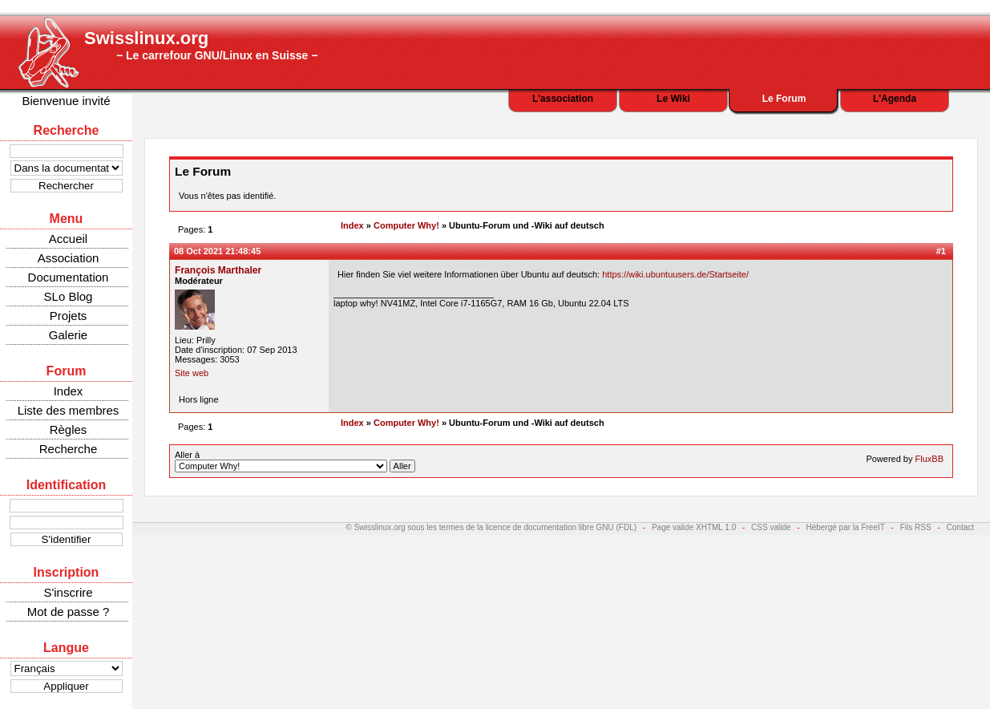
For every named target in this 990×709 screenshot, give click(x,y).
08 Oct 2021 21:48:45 (217, 251)
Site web (191, 373)
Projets (68, 315)
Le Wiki (673, 98)
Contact (960, 527)
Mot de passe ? (68, 611)
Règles (68, 429)
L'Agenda (894, 98)
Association (68, 258)
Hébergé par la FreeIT (845, 527)
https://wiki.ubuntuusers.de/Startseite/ (675, 274)
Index (68, 391)
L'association (562, 98)
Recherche (68, 449)
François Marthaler (218, 270)
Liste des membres (68, 410)
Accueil (68, 238)
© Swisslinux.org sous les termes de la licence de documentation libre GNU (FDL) (491, 527)
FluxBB (929, 459)
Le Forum (784, 98)
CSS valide (770, 527)
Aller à (295, 461)
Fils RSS (915, 527)
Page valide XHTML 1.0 (694, 527)
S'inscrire (67, 592)
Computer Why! (406, 225)
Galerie (68, 335)
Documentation (68, 277)
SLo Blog (68, 296)
